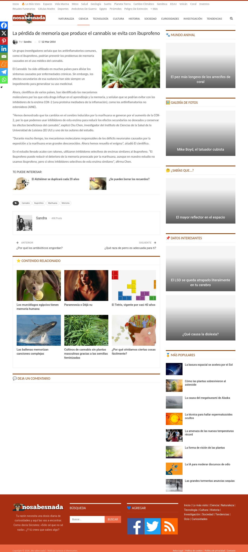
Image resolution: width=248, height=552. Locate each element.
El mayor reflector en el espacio (200, 213)
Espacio (47, 4)
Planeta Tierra (122, 4)
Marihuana (52, 198)
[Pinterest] (4, 41)
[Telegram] (4, 72)
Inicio (16, 4)
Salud (84, 4)
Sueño (107, 4)
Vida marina (62, 4)
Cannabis (26, 198)
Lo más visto (200, 500)
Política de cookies (193, 546)
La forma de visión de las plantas (205, 443)
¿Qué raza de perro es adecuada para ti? (130, 243)
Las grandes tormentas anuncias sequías (210, 476)
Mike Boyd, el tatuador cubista (200, 145)
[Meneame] (4, 64)
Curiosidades (170, 14)
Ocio (186, 514)
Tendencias (222, 509)
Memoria (65, 198)
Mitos (75, 4)
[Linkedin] (4, 49)
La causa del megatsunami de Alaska (207, 393)
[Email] (4, 56)
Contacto (231, 546)
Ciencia (83, 14)
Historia (134, 14)
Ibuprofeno (39, 198)
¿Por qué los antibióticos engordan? (39, 243)
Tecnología (100, 14)
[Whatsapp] (4, 80)
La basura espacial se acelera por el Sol (209, 360)
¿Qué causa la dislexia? (201, 329)
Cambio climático (143, 4)
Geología (96, 4)
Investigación (192, 14)
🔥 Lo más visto (31, 4)
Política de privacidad (215, 546)
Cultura (118, 14)
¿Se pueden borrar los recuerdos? (129, 174)
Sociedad (150, 14)
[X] (4, 33)
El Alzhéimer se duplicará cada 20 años (55, 174)
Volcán (183, 4)
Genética (162, 4)
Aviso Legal (178, 546)
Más (203, 4)
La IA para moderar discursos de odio (207, 459)
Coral (193, 4)
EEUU (173, 4)
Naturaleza (66, 14)
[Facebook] (4, 25)
